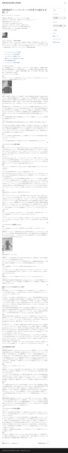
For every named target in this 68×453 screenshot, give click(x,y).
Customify (28, 450)
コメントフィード (57, 39)
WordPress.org (56, 42)
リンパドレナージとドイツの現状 (13, 52)
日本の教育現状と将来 (10, 60)
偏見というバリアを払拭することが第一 (14, 58)
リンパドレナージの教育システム (13, 56)
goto (3, 15)
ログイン (55, 33)
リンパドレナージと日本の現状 (12, 54)
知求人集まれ (17, 15)
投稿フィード (56, 36)
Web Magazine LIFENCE (11, 3)
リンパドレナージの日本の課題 (12, 62)
